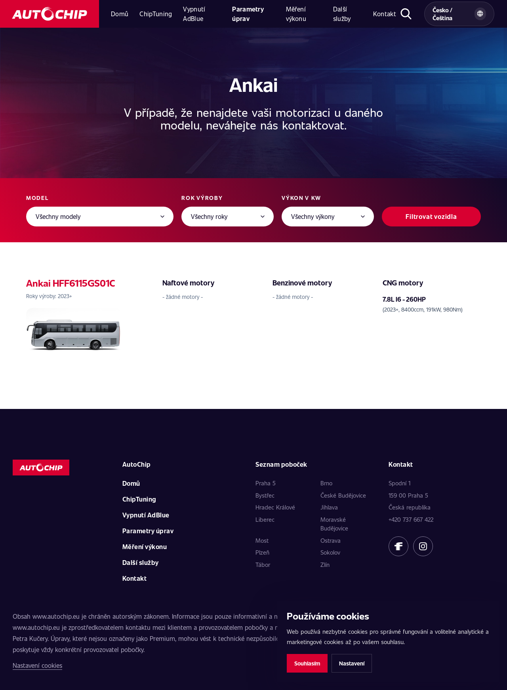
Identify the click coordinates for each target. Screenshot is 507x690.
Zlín (325, 564)
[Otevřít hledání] (406, 14)
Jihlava (329, 507)
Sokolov (330, 552)
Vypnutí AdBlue (194, 14)
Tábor (262, 564)
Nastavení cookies (37, 665)
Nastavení (351, 663)
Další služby (342, 14)
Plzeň (262, 552)
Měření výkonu (296, 14)
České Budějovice (343, 495)
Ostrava (330, 540)
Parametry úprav (248, 14)
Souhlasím (307, 663)
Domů (119, 14)
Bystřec (264, 495)
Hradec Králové (275, 507)
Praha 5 (265, 483)
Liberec (264, 519)
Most (262, 540)
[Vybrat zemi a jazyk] (459, 14)
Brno (326, 483)
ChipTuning (155, 14)
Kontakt (384, 14)
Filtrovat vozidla (431, 216)
